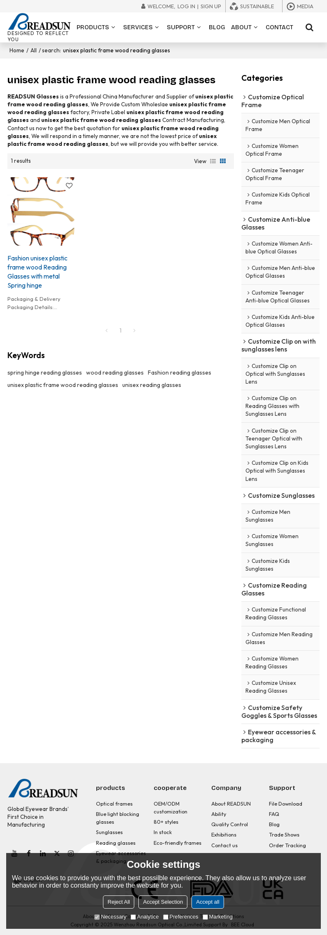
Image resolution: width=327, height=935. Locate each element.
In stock (163, 832)
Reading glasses (115, 842)
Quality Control (229, 824)
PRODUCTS (93, 27)
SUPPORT (181, 27)
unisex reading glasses (151, 385)
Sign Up (211, 6)
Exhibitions (223, 834)
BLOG (217, 27)
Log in (186, 6)
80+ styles (166, 821)
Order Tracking (287, 845)
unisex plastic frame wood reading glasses (62, 385)
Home (16, 50)
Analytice (145, 917)
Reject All (118, 902)
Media (305, 6)
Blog (274, 824)
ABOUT (241, 27)
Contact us (224, 845)
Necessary (110, 917)
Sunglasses (109, 832)
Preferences (181, 917)
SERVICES (138, 27)
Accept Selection (163, 902)
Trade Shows (284, 834)
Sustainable (257, 6)
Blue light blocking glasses (117, 818)
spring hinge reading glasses (44, 372)
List (213, 161)
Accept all (207, 902)
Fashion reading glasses (179, 372)
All (33, 50)
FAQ (274, 814)
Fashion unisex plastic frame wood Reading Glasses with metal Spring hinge (37, 271)
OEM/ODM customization (170, 807)
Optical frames (114, 803)
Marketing (218, 917)
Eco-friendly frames (177, 842)
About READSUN (231, 803)
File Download (285, 803)
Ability (218, 814)
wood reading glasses (115, 372)
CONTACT (279, 27)
